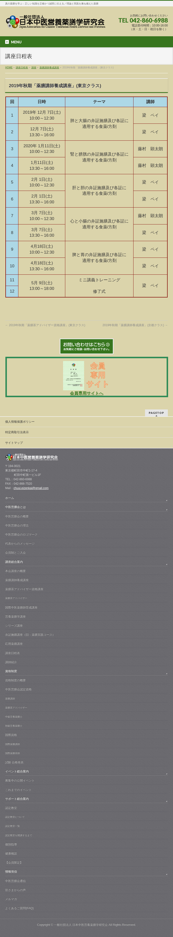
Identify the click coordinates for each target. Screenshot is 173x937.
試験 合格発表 (14, 762)
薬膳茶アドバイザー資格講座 (24, 589)
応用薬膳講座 (14, 643)
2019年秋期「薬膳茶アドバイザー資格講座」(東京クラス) (45, 325)
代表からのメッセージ (20, 543)
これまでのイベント (18, 789)
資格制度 (11, 671)
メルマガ (11, 899)
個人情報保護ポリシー (20, 421)
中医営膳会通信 (15, 881)
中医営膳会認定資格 (18, 689)
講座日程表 (12, 653)
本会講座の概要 (15, 571)
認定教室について (15, 816)
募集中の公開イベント (20, 780)
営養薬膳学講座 (15, 616)
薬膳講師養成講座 (17, 580)
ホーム (9, 498)
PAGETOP (156, 412)
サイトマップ (14, 442)
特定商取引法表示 (17, 432)
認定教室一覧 (12, 826)
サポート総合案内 (17, 799)
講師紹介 (11, 662)
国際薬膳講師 (12, 744)
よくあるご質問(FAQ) (19, 908)
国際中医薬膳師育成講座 (21, 607)
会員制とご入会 (15, 552)
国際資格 (11, 735)
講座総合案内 (14, 562)
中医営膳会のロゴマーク (21, 534)
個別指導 (11, 844)
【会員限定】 (14, 862)
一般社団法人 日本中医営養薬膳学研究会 (81, 924)
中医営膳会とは (15, 507)
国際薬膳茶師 (12, 753)
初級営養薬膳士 (13, 725)
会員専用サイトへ (86, 393)
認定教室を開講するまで (18, 835)
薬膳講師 (10, 698)
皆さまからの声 (15, 890)
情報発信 (11, 871)
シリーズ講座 (14, 625)
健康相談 (11, 853)
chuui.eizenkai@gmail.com (31, 488)
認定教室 (11, 808)
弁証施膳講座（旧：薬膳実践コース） (30, 634)
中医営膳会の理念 (17, 525)
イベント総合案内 (17, 771)
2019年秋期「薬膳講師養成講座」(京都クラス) (135, 325)
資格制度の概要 (15, 680)
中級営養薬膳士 (13, 716)
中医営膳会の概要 (17, 516)
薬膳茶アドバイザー (16, 598)
